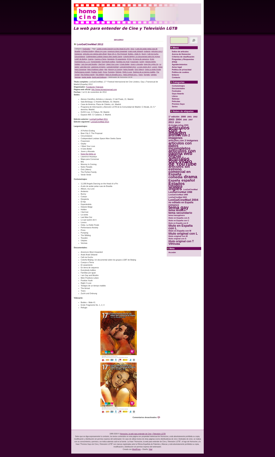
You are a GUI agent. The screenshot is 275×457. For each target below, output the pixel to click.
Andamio (147, 51)
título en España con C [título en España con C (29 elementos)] (178, 220)
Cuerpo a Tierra (100, 59)
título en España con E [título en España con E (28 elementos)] (178, 223)
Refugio (118, 72)
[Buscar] (194, 40)
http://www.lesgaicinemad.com (104, 89)
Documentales (178, 88)
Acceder (172, 252)
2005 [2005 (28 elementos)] (185, 120)
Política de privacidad (181, 70)
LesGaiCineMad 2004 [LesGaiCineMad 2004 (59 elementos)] (183, 200)
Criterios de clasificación (183, 57)
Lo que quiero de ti (144, 67)
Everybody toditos (108, 62)
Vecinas (78, 77)
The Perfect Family (87, 75)
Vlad (150, 449)
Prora (105, 72)
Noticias (175, 99)
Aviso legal (177, 67)
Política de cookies (180, 72)
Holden (77, 64)
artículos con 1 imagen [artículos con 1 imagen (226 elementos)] (178, 130)
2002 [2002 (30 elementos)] (195, 117)
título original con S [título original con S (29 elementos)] (177, 239)
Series (175, 107)
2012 (132, 49)
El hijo (129, 59)
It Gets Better (125, 64)
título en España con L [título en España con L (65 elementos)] (180, 227)
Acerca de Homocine (181, 54)
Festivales (176, 91)
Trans (140, 75)
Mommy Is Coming (115, 69)
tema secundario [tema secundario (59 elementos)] (180, 213)
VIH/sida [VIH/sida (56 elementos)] (174, 244)
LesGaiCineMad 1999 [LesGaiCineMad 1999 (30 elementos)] (178, 195)
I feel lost (101, 64)
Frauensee (134, 62)
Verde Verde (86, 77)
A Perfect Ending (87, 51)
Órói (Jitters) (139, 69)
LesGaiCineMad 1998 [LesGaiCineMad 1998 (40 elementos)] (180, 192)
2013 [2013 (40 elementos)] (171, 122)
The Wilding (100, 75)
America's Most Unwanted (117, 51)
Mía (105, 69)
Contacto (176, 77)
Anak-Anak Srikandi (135, 51)
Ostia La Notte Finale (153, 69)
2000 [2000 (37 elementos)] (183, 116)
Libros (175, 96)
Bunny (144, 54)
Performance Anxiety (82, 72)
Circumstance (80, 56)
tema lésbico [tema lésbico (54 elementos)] (177, 210)
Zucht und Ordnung (99, 77)
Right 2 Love (127, 72)
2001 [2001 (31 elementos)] (189, 116)
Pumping (111, 72)
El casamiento (120, 59)
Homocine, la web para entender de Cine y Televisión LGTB (143, 434)
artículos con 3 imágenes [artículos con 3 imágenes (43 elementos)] (183, 140)
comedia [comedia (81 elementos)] (175, 177)
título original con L (130, 75)
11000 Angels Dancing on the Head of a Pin (113, 49)
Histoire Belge (150, 62)
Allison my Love (101, 51)
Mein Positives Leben (95, 69)
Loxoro (154, 67)
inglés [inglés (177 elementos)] (175, 188)
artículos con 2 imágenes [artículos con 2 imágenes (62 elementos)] (179, 136)
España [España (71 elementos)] (174, 180)
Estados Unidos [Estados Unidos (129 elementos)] (176, 184)
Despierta (110, 59)
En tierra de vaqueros (141, 59)
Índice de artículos (180, 52)
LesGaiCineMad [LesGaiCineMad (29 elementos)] (190, 189)
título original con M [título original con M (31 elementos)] (178, 236)
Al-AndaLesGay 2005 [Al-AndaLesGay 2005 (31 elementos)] (178, 125)
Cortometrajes (178, 86)
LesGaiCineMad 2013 (100, 122)
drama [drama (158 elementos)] (190, 176)
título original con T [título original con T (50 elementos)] (181, 241)
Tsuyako (147, 75)
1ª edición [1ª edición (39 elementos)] (173, 116)
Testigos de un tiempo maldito (144, 72)
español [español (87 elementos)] (188, 180)
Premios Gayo (178, 104)
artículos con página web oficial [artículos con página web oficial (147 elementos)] (182, 153)
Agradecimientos (179, 64)
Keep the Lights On (151, 64)
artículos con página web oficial (95, 54)
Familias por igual (122, 62)
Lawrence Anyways (98, 67)
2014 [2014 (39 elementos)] (177, 122)
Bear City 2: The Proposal (117, 54)
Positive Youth (96, 72)
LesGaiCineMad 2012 (90, 44)
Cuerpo (90, 59)
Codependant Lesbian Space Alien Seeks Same (104, 56)
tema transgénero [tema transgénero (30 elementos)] (176, 215)
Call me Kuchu (152, 54)
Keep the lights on (88, 154)
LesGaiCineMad (112, 67)
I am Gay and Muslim (89, 64)
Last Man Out (85, 67)
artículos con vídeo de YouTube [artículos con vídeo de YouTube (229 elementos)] (182, 161)
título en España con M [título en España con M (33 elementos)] (179, 231)
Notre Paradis (128, 69)
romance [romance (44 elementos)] (173, 205)
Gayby (141, 62)
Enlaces (175, 75)
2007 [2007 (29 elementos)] (190, 120)
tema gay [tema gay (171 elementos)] (178, 207)
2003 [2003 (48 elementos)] (171, 119)
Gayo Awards (178, 94)
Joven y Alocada (136, 64)
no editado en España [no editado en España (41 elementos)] (180, 202)
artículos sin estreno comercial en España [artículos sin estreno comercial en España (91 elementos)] (179, 170)
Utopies (153, 75)
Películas (176, 101)
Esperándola (96, 62)
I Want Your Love (112, 64)
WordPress (136, 449)
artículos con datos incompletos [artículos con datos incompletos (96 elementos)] (180, 146)
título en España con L (113, 75)
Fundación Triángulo (94, 87)
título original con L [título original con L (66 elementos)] (183, 233)
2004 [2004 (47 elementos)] (179, 119)
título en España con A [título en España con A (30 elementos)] (178, 218)
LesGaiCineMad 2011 (98, 119)
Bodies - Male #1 (134, 54)
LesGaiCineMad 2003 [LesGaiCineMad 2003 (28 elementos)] (177, 197)
